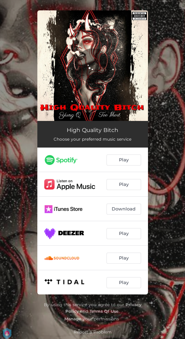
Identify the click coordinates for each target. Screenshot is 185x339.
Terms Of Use (104, 311)
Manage (72, 318)
